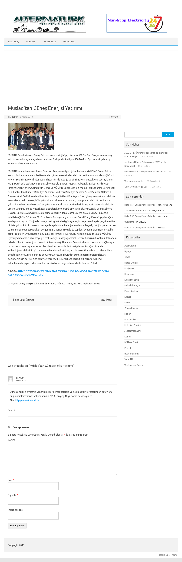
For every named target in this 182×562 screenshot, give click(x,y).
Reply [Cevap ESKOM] (11, 410)
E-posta (13, 495)
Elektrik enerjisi (132, 279)
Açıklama (31, 41)
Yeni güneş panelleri (134, 181)
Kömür (127, 336)
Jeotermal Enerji (132, 331)
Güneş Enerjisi (26, 283)
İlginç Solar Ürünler (22, 299)
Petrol (127, 348)
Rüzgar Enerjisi (131, 353)
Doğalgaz (129, 268)
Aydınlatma (130, 245)
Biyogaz (128, 251)
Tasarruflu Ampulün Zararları (139, 210)
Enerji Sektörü (131, 291)
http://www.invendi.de (27, 400)
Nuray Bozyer (74, 283)
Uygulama (69, 41)
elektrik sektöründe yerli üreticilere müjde (145, 171)
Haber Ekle (50, 41)
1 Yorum (113, 116)
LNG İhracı (108, 299)
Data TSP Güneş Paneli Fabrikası (140, 204)
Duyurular (129, 274)
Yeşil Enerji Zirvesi (91, 283)
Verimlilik (128, 359)
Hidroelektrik (131, 319)
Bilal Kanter (49, 283)
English (127, 296)
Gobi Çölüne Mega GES (136, 186)
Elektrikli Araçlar (132, 285)
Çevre (127, 257)
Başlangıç (13, 41)
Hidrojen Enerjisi (132, 325)
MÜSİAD (61, 283)
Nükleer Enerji (131, 342)
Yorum (11, 440)
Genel (127, 302)
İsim (11, 480)
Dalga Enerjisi (131, 262)
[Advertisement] (62, 80)
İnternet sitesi (15, 509)
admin (15, 116)
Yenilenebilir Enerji (133, 365)
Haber (127, 314)
